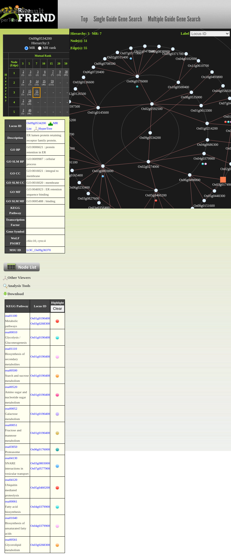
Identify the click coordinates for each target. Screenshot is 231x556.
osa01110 (11, 348)
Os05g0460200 (40, 487)
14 (37, 81)
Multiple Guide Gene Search (174, 19)
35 (44, 81)
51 (37, 91)
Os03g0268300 (40, 323)
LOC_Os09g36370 (39, 250)
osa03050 (11, 446)
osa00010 (11, 332)
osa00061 (11, 501)
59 (52, 81)
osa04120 (11, 479)
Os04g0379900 (40, 506)
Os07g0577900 (40, 468)
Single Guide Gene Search (118, 19)
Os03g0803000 (40, 463)
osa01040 (11, 518)
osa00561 (11, 539)
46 (29, 110)
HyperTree (43, 128)
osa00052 (11, 408)
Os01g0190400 (40, 318)
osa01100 (11, 315)
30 (66, 71)
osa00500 (11, 370)
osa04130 (11, 458)
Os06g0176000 (40, 449)
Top (84, 19)
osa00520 (11, 387)
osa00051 (11, 425)
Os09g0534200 (36, 123)
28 (29, 100)
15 (29, 91)
